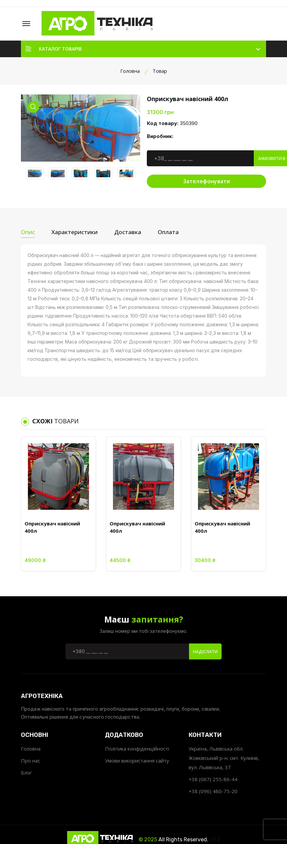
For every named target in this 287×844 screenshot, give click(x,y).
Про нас (30, 760)
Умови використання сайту (137, 760)
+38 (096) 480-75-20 (213, 791)
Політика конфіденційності (137, 748)
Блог (26, 772)
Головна (130, 71)
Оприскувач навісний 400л (52, 527)
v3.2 (215, 839)
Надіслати (205, 651)
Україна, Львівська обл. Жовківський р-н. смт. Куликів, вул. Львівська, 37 (224, 758)
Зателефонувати (206, 181)
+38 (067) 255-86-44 (213, 779)
